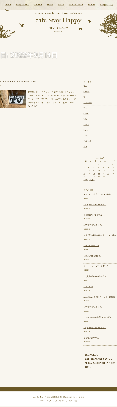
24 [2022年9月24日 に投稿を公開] (108, 174)
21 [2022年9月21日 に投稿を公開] (94, 174)
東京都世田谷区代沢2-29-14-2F (62, 397)
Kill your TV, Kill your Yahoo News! (18, 82)
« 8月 (86, 180)
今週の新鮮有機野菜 (92, 257)
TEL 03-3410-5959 (78, 397)
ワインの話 (88, 287)
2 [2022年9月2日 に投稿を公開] (103, 165)
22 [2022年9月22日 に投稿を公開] (99, 174)
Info (85, 120)
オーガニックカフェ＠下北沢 (96, 267)
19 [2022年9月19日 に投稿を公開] (84, 174)
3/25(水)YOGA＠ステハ (93, 226)
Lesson (86, 125)
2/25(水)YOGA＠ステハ (93, 308)
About (8, 5)
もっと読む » (33, 107)
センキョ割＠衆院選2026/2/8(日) (97, 318)
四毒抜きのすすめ (91, 339)
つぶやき (87, 142)
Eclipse (91, 5)
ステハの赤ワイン (91, 246)
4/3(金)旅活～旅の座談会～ (95, 205)
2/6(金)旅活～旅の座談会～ (95, 328)
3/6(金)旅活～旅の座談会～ (95, 277)
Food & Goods (76, 5)
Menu (61, 5)
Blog (102, 5)
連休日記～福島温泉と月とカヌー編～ (100, 236)
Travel (86, 136)
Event (50, 5)
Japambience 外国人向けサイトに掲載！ (100, 298)
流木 (85, 147)
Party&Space (22, 5)
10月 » (92, 180)
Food (85, 109)
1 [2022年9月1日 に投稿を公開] (98, 165)
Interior (38, 5)
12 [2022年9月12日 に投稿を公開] (84, 171)
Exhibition (88, 103)
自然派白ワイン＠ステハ (94, 215)
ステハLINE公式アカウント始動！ (98, 195)
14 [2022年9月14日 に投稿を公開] (94, 171)
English (110, 5)
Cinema (86, 92)
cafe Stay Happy (58, 21)
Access (8, 10)
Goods (86, 114)
